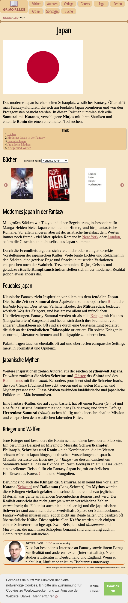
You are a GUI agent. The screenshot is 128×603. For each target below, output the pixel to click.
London (114, 237)
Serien (117, 4)
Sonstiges (52, 11)
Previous (6, 185)
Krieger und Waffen (19, 148)
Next (122, 185)
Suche (69, 11)
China (43, 473)
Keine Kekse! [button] (94, 588)
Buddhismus (13, 380)
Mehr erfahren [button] (44, 596)
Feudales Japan (17, 141)
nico (48, 543)
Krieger (96, 315)
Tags (101, 4)
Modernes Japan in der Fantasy (26, 137)
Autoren (52, 4)
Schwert (24, 487)
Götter (80, 376)
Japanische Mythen (19, 144)
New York (90, 237)
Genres (85, 4)
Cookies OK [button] (113, 588)
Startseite (7, 17)
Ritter (112, 301)
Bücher (36, 4)
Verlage (68, 4)
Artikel (36, 11)
